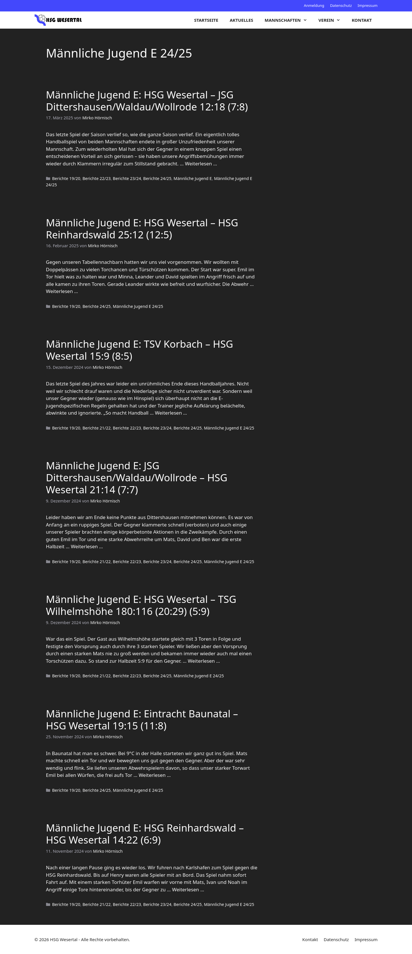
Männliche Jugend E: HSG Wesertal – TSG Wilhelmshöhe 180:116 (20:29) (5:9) (141, 605)
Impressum (368, 5)
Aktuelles (241, 20)
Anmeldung (314, 5)
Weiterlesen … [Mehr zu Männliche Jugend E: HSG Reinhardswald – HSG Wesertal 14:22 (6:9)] (188, 889)
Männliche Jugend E (193, 178)
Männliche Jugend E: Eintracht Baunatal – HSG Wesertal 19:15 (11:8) (142, 719)
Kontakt (362, 20)
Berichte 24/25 (157, 178)
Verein (332, 20)
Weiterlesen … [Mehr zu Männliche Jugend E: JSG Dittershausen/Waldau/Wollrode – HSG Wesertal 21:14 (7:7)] (87, 546)
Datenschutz (341, 5)
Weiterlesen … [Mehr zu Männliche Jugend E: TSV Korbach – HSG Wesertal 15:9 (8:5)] (171, 412)
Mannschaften (289, 20)
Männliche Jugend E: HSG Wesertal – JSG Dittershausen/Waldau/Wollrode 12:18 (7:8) (147, 100)
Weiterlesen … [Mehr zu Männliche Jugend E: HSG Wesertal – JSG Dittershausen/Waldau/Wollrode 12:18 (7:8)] (201, 163)
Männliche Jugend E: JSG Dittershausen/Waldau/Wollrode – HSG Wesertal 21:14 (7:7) (137, 477)
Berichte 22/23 (96, 178)
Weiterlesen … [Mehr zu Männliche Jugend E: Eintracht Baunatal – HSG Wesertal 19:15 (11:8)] (155, 775)
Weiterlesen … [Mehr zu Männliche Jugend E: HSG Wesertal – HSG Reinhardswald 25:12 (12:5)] (62, 291)
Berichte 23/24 (127, 178)
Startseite (206, 20)
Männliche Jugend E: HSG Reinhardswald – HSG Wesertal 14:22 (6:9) (145, 833)
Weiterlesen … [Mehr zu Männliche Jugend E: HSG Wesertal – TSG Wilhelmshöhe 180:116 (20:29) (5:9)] (204, 661)
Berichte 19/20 (66, 178)
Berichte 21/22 (96, 428)
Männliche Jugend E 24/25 (138, 306)
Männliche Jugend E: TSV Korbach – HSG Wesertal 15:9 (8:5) (139, 350)
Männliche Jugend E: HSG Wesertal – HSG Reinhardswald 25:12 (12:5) (142, 228)
